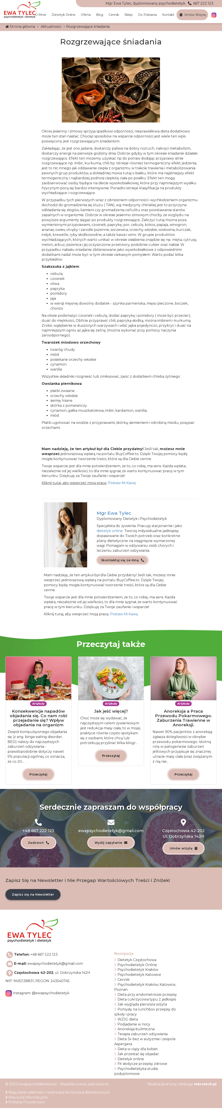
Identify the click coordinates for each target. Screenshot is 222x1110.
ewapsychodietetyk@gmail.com (111, 831)
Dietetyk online (63, 15)
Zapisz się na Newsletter (33, 896)
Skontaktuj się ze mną (122, 562)
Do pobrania (147, 15)
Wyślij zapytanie (111, 844)
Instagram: (41, 995)
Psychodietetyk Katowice (137, 977)
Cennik (114, 15)
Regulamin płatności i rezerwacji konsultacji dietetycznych (57, 1094)
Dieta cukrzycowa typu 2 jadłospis (145, 1001)
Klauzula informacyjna (26, 1099)
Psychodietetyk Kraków (136, 972)
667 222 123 (159, 3)
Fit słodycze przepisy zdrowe (140, 1066)
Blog (99, 15)
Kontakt (168, 15)
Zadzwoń (38, 844)
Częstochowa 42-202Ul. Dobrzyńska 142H (183, 834)
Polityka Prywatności (25, 1104)
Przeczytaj (38, 774)
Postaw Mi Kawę (124, 614)
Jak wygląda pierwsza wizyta (140, 1006)
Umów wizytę (193, 15)
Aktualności (51, 26)
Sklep (128, 15)
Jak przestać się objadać (136, 1056)
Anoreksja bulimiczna (134, 1031)
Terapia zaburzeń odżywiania (141, 1036)
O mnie (40, 15)
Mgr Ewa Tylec (114, 513)
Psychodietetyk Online (135, 967)
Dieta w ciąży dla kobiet (136, 1051)
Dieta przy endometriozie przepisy (145, 996)
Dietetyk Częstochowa (135, 962)
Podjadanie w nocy (132, 1026)
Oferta (86, 15)
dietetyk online (110, 531)
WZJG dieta (126, 1021)
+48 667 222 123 (38, 831)
